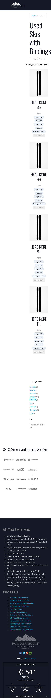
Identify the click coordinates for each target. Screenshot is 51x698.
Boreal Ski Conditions (18, 612)
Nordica (33, 406)
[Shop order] (37, 64)
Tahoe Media (30, 658)
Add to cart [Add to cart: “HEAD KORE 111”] (38, 352)
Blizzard (33, 393)
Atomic (32, 390)
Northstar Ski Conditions (19, 606)
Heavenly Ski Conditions (19, 597)
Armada (33, 387)
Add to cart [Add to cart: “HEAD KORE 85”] (38, 135)
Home (34, 16)
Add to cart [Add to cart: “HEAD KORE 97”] (38, 280)
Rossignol (33, 410)
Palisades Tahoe (16, 609)
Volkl (31, 413)
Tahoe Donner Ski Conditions (21, 629)
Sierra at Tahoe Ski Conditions (22, 603)
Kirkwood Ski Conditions (19, 600)
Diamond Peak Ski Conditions (21, 615)
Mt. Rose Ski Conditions (19, 618)
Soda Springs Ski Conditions (21, 624)
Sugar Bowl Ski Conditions (20, 626)
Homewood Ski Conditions (20, 621)
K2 (31, 403)
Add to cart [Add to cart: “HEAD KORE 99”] (38, 207)
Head (34, 399)
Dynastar (33, 397)
